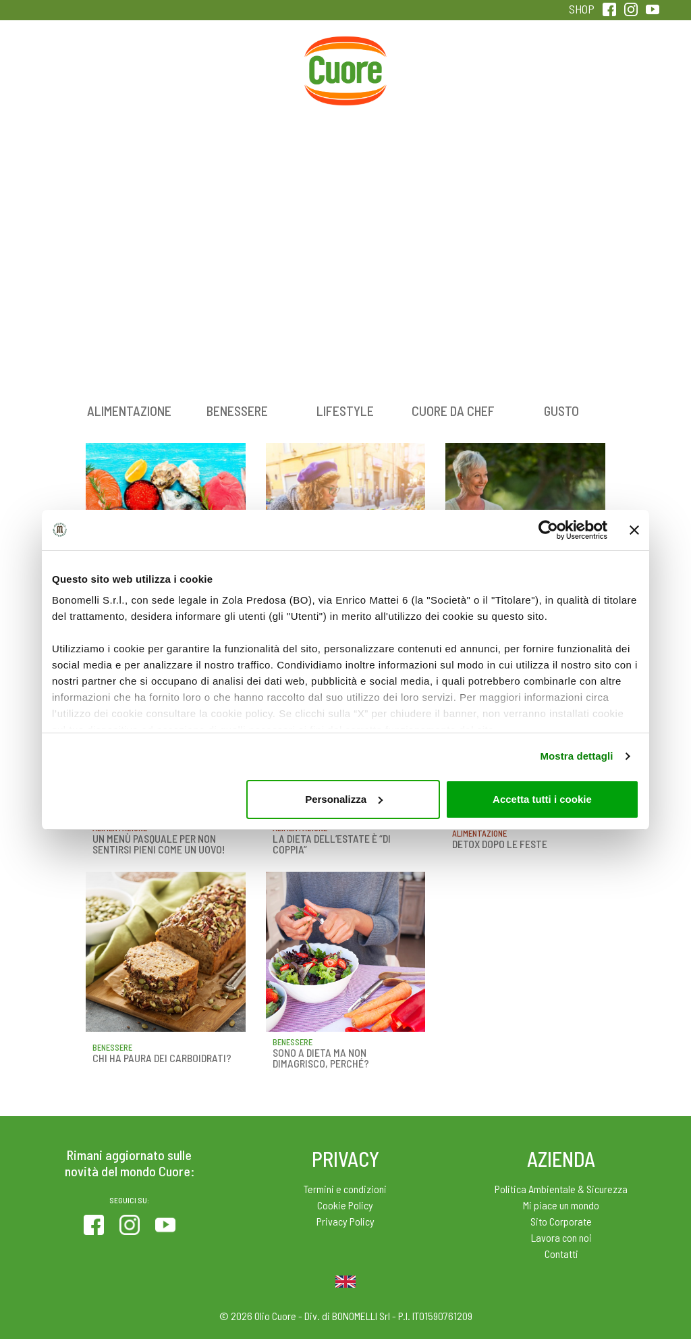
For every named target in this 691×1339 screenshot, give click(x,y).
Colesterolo (166, 66)
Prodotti (76, 66)
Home (345, 51)
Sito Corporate (561, 1221)
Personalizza (344, 799)
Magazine (435, 66)
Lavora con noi (561, 1237)
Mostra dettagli (576, 756)
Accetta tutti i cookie (542, 799)
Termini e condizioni (345, 1188)
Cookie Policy (345, 1205)
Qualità (524, 66)
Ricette (256, 66)
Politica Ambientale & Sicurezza (561, 1188)
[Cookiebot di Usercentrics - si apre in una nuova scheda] (548, 530)
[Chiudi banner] (634, 530)
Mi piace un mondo (561, 1205)
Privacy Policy (345, 1221)
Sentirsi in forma (614, 75)
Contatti (561, 1253)
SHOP (582, 9)
